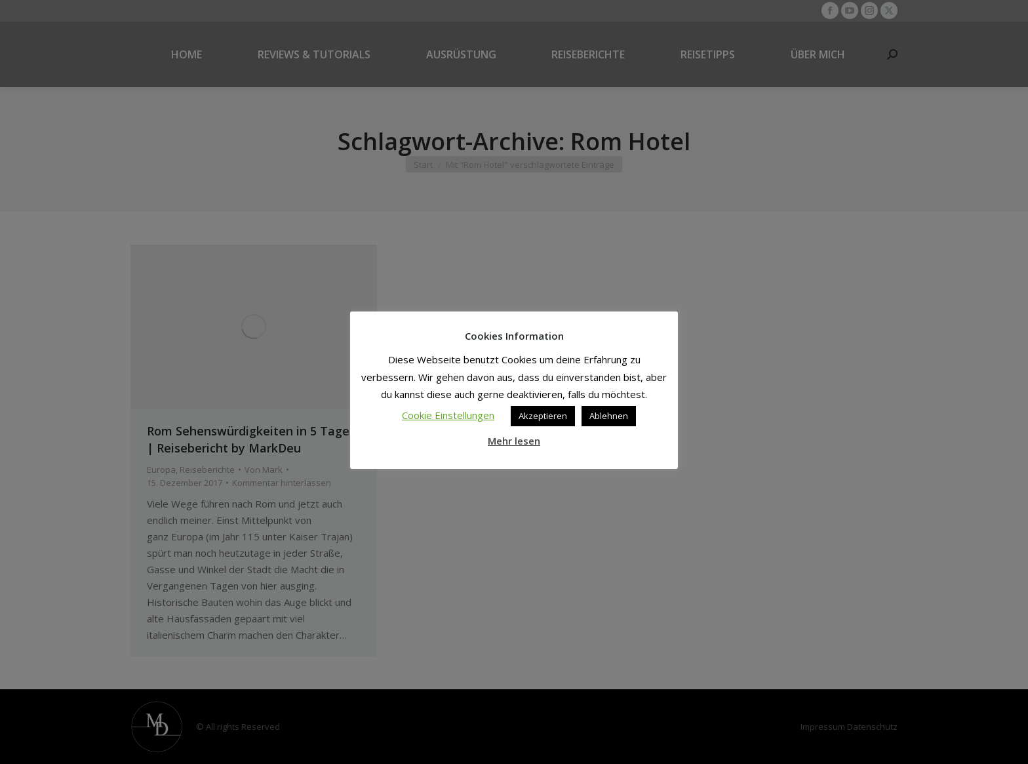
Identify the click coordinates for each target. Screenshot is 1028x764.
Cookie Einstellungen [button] (448, 415)
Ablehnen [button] (608, 416)
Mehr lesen (514, 440)
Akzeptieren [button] (543, 416)
